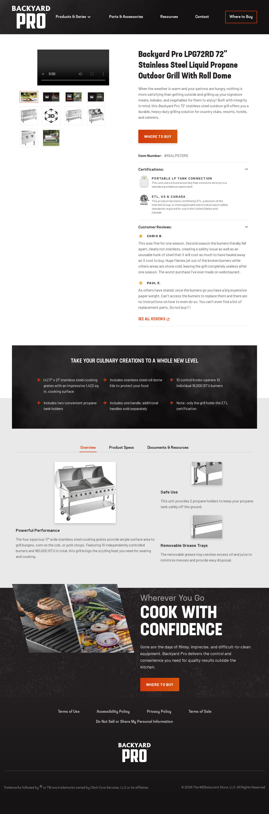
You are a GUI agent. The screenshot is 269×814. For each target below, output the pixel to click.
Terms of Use (68, 712)
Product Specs (121, 448)
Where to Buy (241, 17)
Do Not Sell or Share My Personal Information (134, 722)
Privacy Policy (159, 712)
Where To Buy (158, 136)
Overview (88, 448)
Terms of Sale (200, 712)
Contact (202, 17)
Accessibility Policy (113, 712)
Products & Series (74, 17)
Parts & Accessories (126, 17)
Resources (169, 17)
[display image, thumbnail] (51, 116)
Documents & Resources (168, 448)
